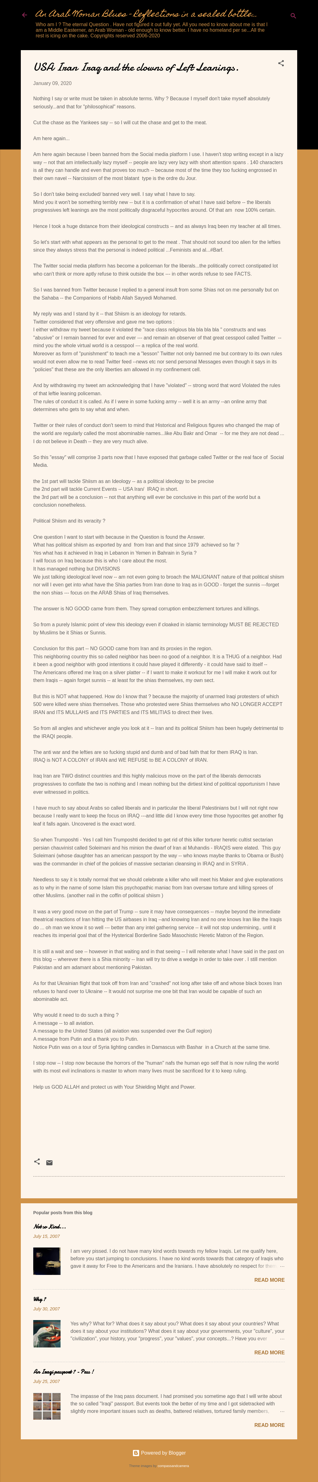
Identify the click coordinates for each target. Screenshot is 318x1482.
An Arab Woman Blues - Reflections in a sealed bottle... (146, 15)
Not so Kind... (49, 1227)
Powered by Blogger (159, 1453)
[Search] (293, 16)
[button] (281, 64)
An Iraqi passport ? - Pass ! (63, 1372)
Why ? (39, 1299)
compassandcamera (173, 1466)
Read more (269, 1280)
